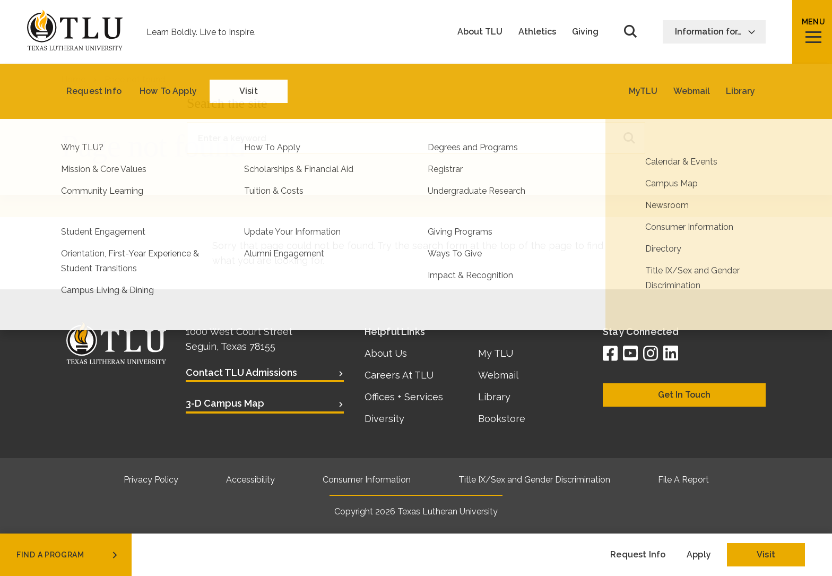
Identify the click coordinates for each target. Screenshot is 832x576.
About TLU (479, 32)
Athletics (537, 32)
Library (494, 396)
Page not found (135, 79)
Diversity (384, 418)
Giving (585, 32)
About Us (386, 353)
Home (73, 79)
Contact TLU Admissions (241, 372)
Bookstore (501, 418)
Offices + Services (404, 396)
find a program (67, 555)
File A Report (683, 480)
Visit (766, 554)
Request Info (637, 554)
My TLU (495, 353)
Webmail (498, 375)
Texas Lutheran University (447, 511)
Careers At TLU (399, 375)
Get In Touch (684, 395)
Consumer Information (367, 480)
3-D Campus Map (225, 403)
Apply (699, 554)
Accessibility (250, 480)
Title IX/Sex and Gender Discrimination (534, 480)
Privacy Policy (151, 480)
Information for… (715, 32)
